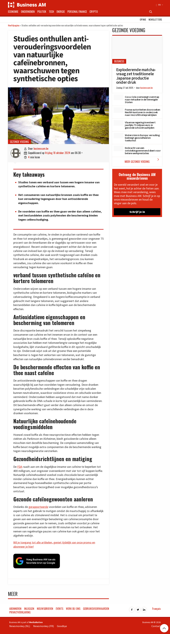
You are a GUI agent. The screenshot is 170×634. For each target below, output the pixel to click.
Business (119, 61)
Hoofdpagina (13, 25)
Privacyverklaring (20, 612)
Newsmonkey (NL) (19, 625)
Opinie (143, 19)
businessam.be (41, 149)
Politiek (41, 12)
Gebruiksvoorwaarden (96, 608)
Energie (61, 12)
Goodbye (62, 625)
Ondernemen (28, 12)
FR (160, 4)
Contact (156, 625)
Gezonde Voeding (19, 142)
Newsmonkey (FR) (43, 625)
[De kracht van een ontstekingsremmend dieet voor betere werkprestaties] (119, 148)
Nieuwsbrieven (45, 608)
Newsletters (155, 19)
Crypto (93, 12)
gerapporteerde (38, 507)
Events (59, 608)
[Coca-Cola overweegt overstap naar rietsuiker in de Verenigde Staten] (119, 97)
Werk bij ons (73, 608)
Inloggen (29, 608)
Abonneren (15, 608)
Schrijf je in (137, 212)
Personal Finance (77, 12)
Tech (51, 12)
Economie (13, 12)
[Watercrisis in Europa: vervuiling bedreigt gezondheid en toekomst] (119, 135)
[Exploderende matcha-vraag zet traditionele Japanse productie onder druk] (137, 50)
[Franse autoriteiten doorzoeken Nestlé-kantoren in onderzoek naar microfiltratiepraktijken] (119, 110)
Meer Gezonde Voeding (142, 160)
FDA (19, 467)
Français (156, 608)
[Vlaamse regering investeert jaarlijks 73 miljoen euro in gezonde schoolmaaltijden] (119, 123)
